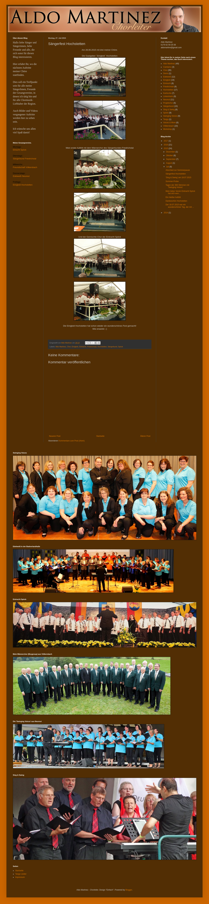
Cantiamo (167, 67)
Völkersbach (168, 126)
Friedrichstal (91, 347)
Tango (165, 119)
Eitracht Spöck (19, 150)
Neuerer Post (54, 436)
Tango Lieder (20, 874)
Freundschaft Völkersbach (25, 167)
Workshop (167, 129)
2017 (166, 141)
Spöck (120, 347)
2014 (166, 213)
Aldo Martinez (60, 347)
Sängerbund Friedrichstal (24, 158)
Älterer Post (145, 436)
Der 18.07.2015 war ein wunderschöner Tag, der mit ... (180, 206)
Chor (69, 347)
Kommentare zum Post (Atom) (72, 441)
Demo (165, 73)
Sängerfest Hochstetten (176, 174)
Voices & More (169, 122)
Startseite (100, 436)
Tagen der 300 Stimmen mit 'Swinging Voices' (177, 186)
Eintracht (82, 347)
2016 (166, 145)
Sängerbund (112, 347)
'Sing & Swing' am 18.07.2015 (178, 177)
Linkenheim (168, 96)
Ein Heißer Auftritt (173, 197)
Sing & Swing (169, 109)
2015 (166, 148)
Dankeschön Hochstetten (176, 201)
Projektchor (168, 103)
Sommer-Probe (172, 181)
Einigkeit (75, 347)
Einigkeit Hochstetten (22, 185)
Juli (167, 167)
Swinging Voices (170, 116)
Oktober (169, 155)
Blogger (128, 890)
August (169, 163)
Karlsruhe (167, 93)
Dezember (171, 152)
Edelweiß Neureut (21, 176)
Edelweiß (167, 77)
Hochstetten (102, 347)
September (171, 159)
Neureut (166, 99)
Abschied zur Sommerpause (178, 170)
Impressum (20, 877)
